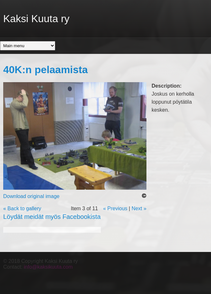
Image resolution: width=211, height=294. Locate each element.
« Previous (115, 208)
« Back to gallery (22, 208)
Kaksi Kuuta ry (36, 18)
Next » (139, 208)
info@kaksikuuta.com (48, 267)
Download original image (31, 196)
